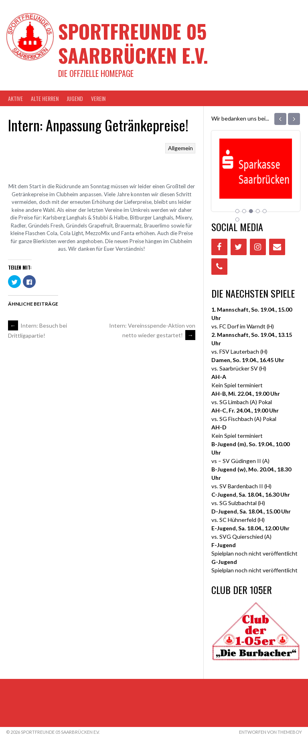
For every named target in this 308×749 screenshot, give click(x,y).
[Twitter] (239, 247)
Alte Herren (45, 98)
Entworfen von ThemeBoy (270, 732)
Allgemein (180, 148)
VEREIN (98, 98)
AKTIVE (15, 98)
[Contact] (277, 247)
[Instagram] (258, 247)
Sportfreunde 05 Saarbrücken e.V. (133, 43)
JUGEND (75, 98)
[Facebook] (219, 247)
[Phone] (219, 266)
